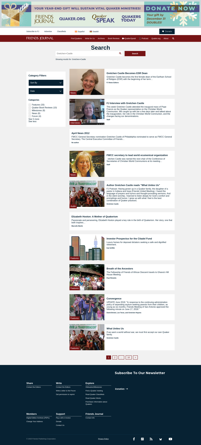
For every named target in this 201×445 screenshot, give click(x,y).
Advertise (48, 31)
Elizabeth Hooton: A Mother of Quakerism (95, 216)
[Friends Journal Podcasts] (142, 439)
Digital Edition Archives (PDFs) (38, 418)
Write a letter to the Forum (66, 391)
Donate (167, 31)
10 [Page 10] (128, 357)
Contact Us (60, 425)
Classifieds (61, 31)
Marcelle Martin (77, 226)
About (166, 38)
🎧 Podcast (143, 38)
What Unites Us (115, 328)
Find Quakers (76, 38)
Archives (101, 38)
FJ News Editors (112, 83)
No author (75, 143)
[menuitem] (79, 31)
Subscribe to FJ (32, 31)
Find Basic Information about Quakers (96, 403)
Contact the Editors (33, 387)
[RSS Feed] (151, 439)
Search (135, 54)
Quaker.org (155, 38)
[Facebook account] (134, 439)
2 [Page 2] (114, 357)
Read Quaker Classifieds (95, 394)
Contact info (90, 418)
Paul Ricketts (111, 278)
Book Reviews (114, 38)
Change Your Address (34, 421)
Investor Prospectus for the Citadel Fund (129, 238)
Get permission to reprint (65, 394)
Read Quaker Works (93, 398)
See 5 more (34, 119)
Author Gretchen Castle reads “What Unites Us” (133, 185)
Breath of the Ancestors (119, 268)
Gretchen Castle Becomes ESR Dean (126, 73)
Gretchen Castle (112, 204)
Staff (108, 120)
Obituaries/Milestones (94, 387)
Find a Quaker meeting (94, 391)
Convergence (113, 298)
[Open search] (173, 38)
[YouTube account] (170, 439)
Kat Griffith (110, 248)
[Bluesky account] (161, 439)
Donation (119, 389)
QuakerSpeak (130, 38)
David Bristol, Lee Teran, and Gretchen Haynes (123, 313)
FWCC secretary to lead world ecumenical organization (137, 155)
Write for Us (90, 38)
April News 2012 (81, 133)
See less (32, 121)
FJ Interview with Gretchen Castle (125, 103)
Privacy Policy (103, 439)
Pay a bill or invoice (63, 418)
